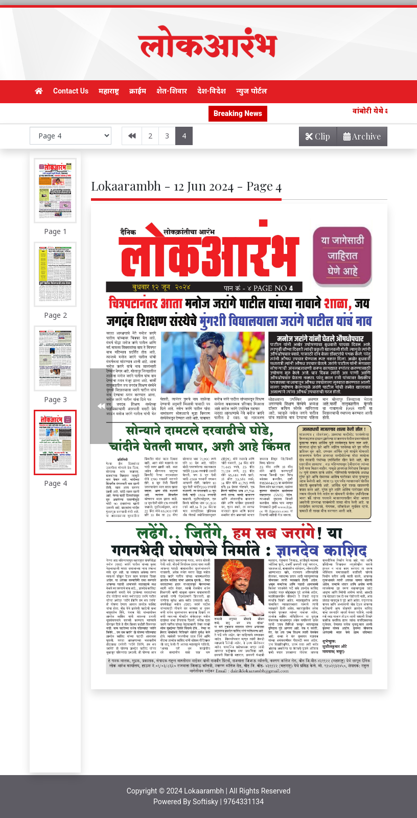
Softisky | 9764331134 (228, 802)
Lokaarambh (204, 791)
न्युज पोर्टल (251, 91)
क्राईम (137, 91)
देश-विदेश (211, 91)
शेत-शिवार (171, 91)
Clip (318, 136)
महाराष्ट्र (109, 91)
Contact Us (70, 91)
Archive (359, 138)
